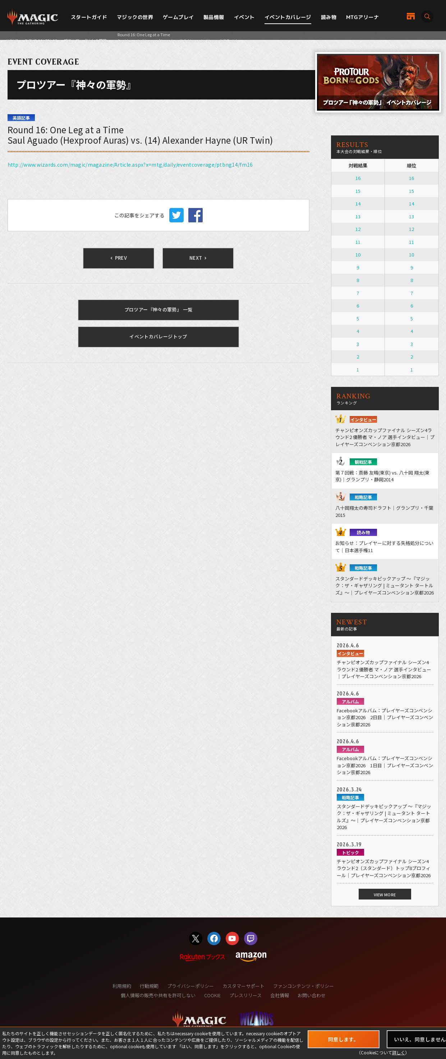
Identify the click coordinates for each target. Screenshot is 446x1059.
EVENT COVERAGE (41, 40)
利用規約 (121, 985)
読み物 (328, 17)
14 (357, 203)
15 (357, 191)
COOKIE (212, 995)
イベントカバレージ (288, 17)
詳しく (398, 1052)
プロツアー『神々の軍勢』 (87, 40)
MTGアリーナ (362, 17)
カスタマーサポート (243, 985)
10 (357, 254)
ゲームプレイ (178, 17)
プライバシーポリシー (190, 985)
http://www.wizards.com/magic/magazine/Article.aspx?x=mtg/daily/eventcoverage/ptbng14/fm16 (130, 164)
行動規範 (149, 985)
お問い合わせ (312, 995)
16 (357, 178)
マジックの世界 (135, 17)
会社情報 (279, 995)
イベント (244, 17)
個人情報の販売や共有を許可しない (158, 995)
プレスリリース (245, 995)
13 (357, 216)
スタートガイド (89, 17)
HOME (12, 40)
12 (357, 229)
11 (357, 242)
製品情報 (213, 17)
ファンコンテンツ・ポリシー (303, 985)
